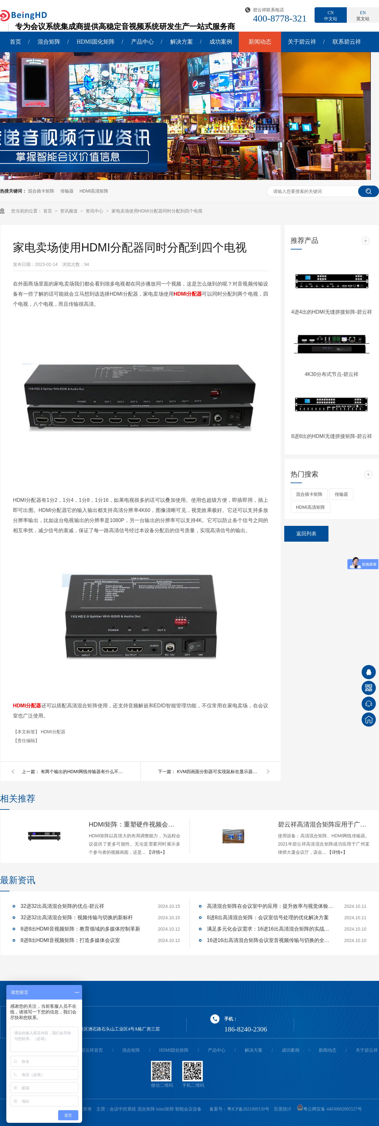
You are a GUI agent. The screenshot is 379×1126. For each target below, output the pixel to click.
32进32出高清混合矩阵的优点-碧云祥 (62, 906)
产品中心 (142, 42)
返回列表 (306, 533)
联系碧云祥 (347, 42)
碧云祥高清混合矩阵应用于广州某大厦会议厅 (324, 824)
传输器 (67, 191)
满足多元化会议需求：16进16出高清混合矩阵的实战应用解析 (270, 929)
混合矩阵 (49, 42)
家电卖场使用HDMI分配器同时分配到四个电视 (156, 210)
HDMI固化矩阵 (96, 42)
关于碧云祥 (302, 42)
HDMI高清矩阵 (94, 191)
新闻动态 (260, 42)
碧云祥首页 (92, 1050)
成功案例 (220, 42)
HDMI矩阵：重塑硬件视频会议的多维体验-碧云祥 (134, 824)
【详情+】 (157, 852)
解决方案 (181, 42)
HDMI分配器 (53, 731)
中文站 (331, 15)
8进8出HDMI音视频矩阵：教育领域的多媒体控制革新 (80, 929)
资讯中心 (95, 210)
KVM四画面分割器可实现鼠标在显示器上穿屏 (218, 771)
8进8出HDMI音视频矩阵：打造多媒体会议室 (70, 940)
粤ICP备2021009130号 (248, 1109)
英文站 (363, 15)
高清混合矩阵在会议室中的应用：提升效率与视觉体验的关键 (270, 906)
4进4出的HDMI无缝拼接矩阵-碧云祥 (331, 312)
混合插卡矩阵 (41, 191)
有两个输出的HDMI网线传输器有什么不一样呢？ (82, 771)
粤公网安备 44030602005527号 (329, 1109)
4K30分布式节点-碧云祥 (332, 374)
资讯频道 (69, 210)
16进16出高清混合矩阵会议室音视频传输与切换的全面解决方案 (270, 940)
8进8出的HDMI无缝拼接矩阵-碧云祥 (331, 436)
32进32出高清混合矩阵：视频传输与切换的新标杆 (77, 917)
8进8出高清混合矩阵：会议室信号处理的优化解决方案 (268, 917)
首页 (15, 42)
